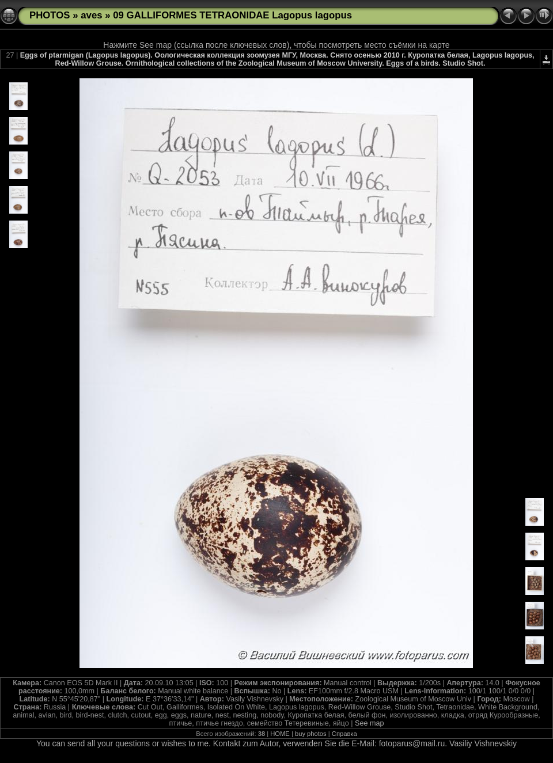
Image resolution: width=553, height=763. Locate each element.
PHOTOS (49, 15)
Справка (344, 733)
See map (369, 723)
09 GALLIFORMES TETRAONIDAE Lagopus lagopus (232, 15)
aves (91, 15)
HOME (280, 733)
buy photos (311, 733)
